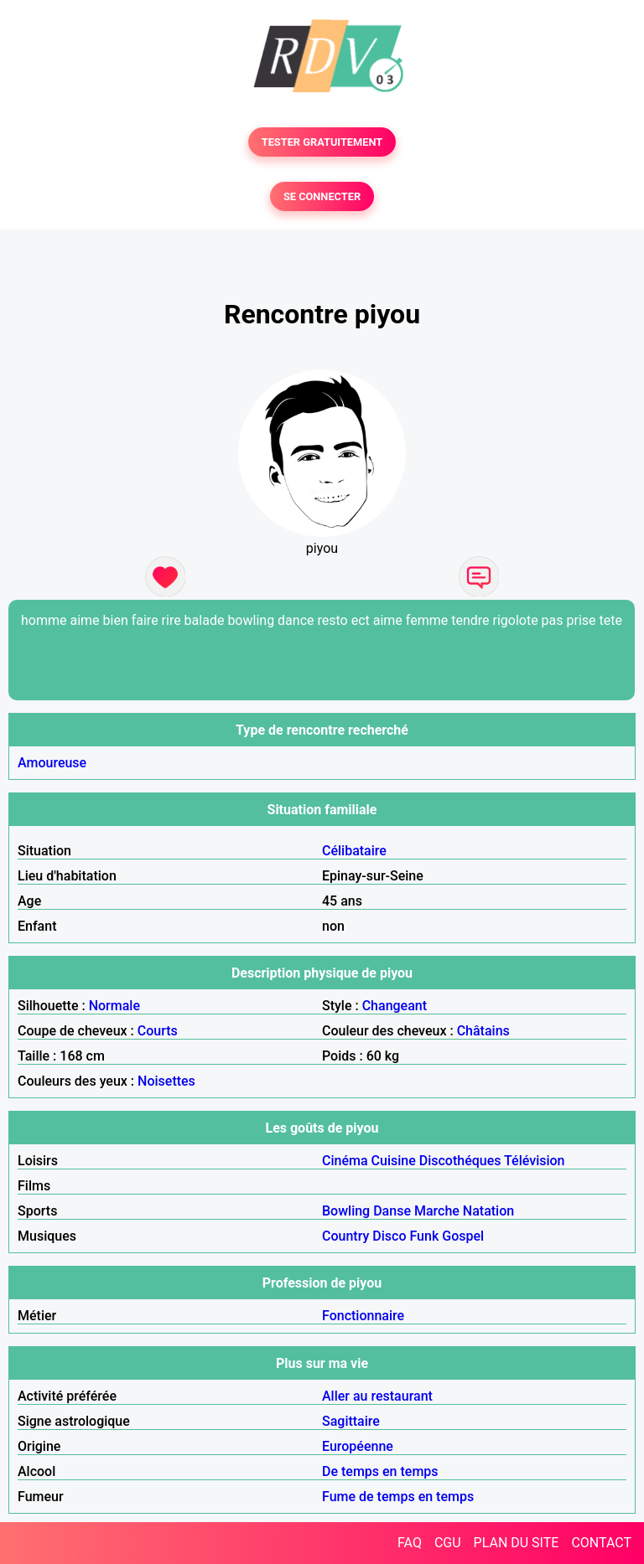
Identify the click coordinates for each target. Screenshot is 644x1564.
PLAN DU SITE (516, 1543)
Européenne (357, 1446)
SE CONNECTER (322, 196)
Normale (114, 1006)
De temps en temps (380, 1471)
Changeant (394, 1006)
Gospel (463, 1236)
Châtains (483, 1031)
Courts (158, 1031)
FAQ (409, 1543)
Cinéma (345, 1161)
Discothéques (460, 1161)
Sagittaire (351, 1421)
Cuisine (393, 1161)
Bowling (346, 1211)
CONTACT (601, 1543)
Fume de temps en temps (398, 1497)
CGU (447, 1543)
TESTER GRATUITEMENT (322, 142)
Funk (424, 1236)
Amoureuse (52, 763)
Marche (437, 1211)
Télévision (534, 1161)
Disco (389, 1236)
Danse (392, 1211)
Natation (488, 1211)
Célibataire (354, 851)
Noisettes (166, 1081)
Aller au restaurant (377, 1396)
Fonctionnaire (363, 1316)
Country (345, 1236)
